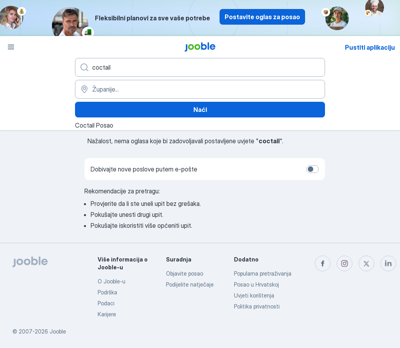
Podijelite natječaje (190, 284)
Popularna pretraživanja (262, 273)
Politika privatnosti (257, 306)
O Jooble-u (111, 281)
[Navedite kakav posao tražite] (200, 67)
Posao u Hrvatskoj (256, 284)
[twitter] (366, 263)
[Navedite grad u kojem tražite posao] (200, 89)
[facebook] (322, 263)
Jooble (58, 331)
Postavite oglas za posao (262, 17)
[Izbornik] (11, 47)
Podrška (107, 292)
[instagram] (344, 263)
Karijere (107, 314)
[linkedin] (388, 263)
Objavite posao (184, 273)
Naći (200, 110)
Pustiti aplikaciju (370, 47)
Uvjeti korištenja (254, 295)
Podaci (106, 303)
